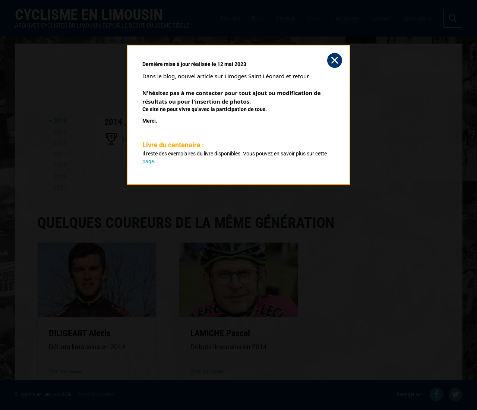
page (148, 161)
